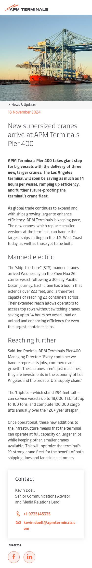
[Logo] (26, 7)
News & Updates (24, 104)
